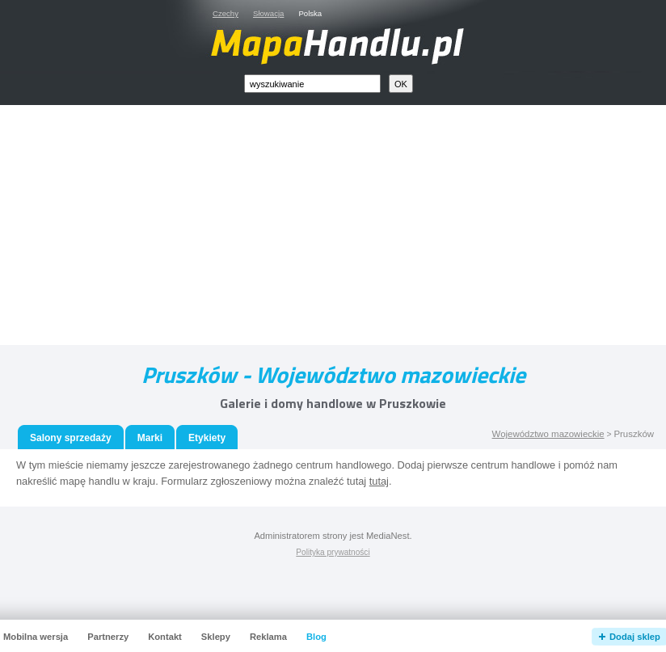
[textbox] (312, 83)
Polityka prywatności (332, 552)
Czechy (225, 13)
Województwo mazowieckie (548, 434)
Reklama (268, 636)
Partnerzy (108, 636)
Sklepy (215, 636)
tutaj (379, 481)
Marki (149, 438)
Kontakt (165, 636)
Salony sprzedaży (71, 438)
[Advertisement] (351, 229)
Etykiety (207, 438)
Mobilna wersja (35, 636)
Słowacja (268, 13)
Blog (316, 636)
